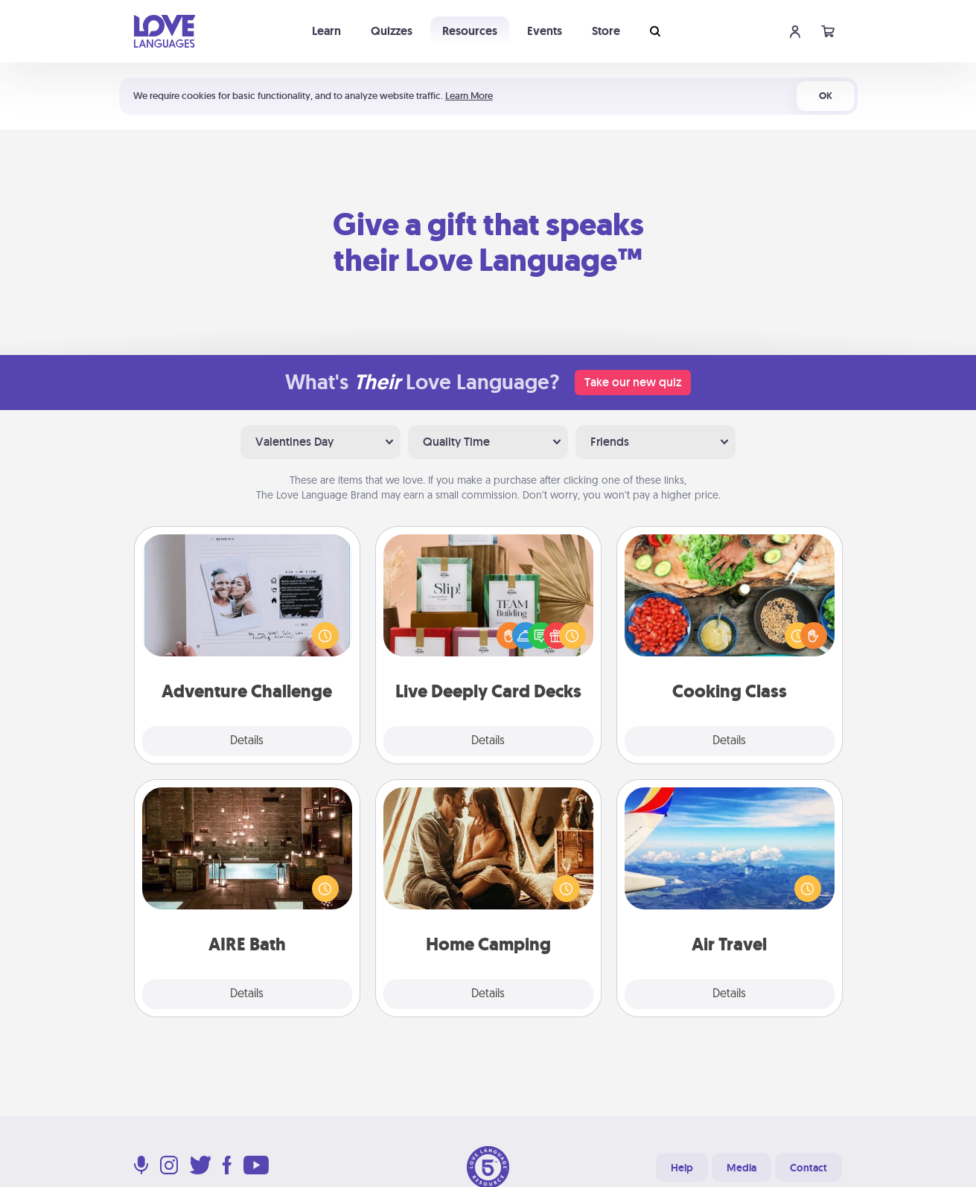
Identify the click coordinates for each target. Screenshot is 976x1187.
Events (544, 31)
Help (682, 1167)
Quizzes (391, 31)
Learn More (469, 95)
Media (741, 1167)
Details (247, 741)
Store (606, 31)
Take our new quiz (632, 382)
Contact (808, 1167)
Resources (469, 31)
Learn (326, 31)
